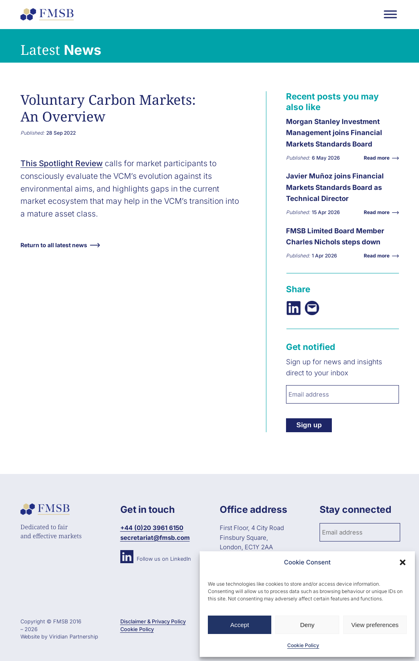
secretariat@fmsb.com (155, 537)
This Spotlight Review (61, 163)
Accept (239, 624)
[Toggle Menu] (390, 14)
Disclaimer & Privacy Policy (153, 621)
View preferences (375, 624)
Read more (379, 158)
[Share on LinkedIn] (293, 308)
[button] (403, 562)
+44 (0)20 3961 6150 (151, 528)
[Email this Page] (312, 308)
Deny (307, 624)
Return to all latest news (53, 244)
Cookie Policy (303, 645)
